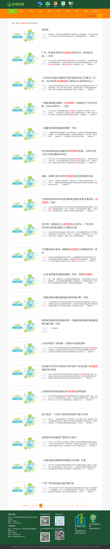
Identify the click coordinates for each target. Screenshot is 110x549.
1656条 (25, 506)
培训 (58, 11)
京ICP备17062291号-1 (65, 547)
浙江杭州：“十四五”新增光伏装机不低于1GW (65, 414)
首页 (12, 11)
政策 (21, 11)
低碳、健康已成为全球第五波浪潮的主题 (67, 176)
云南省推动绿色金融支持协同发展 (64, 391)
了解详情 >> (93, 36)
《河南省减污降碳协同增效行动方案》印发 (64, 460)
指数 (86, 11)
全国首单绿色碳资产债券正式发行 (59, 437)
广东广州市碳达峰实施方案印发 (58, 483)
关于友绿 (95, 11)
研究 (77, 11)
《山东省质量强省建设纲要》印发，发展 (67, 274)
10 (73, 506)
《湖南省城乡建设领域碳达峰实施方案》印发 (65, 297)
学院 (40, 11)
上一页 (34, 506)
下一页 (84, 506)
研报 (49, 11)
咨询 (67, 11)
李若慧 (45, 29)
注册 (93, 16)
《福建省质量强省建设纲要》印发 (59, 128)
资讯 (31, 11)
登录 (88, 16)
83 (78, 506)
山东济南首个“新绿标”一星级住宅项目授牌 (63, 343)
